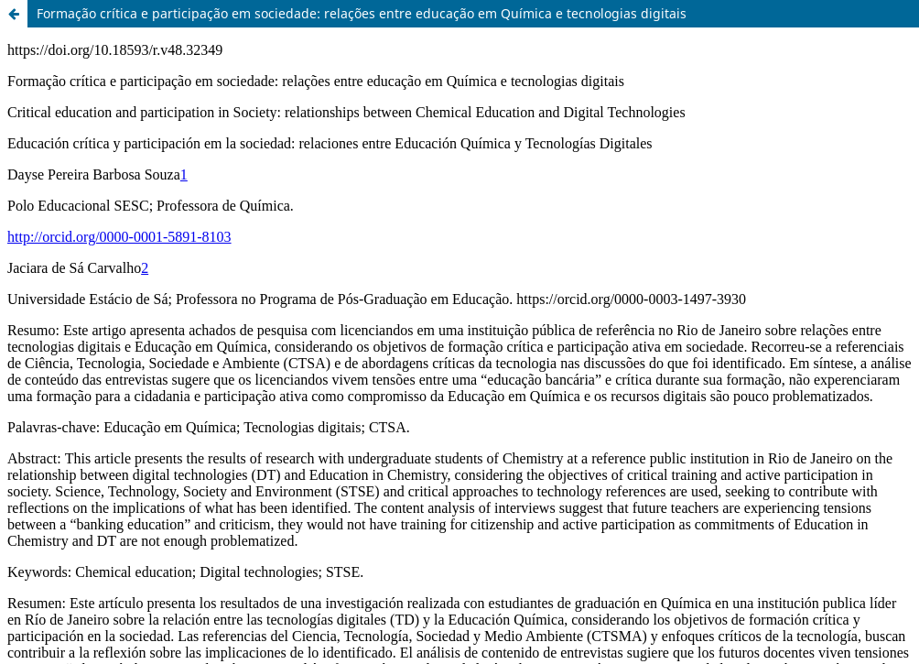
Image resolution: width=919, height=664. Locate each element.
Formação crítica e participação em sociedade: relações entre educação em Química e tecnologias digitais (362, 13)
